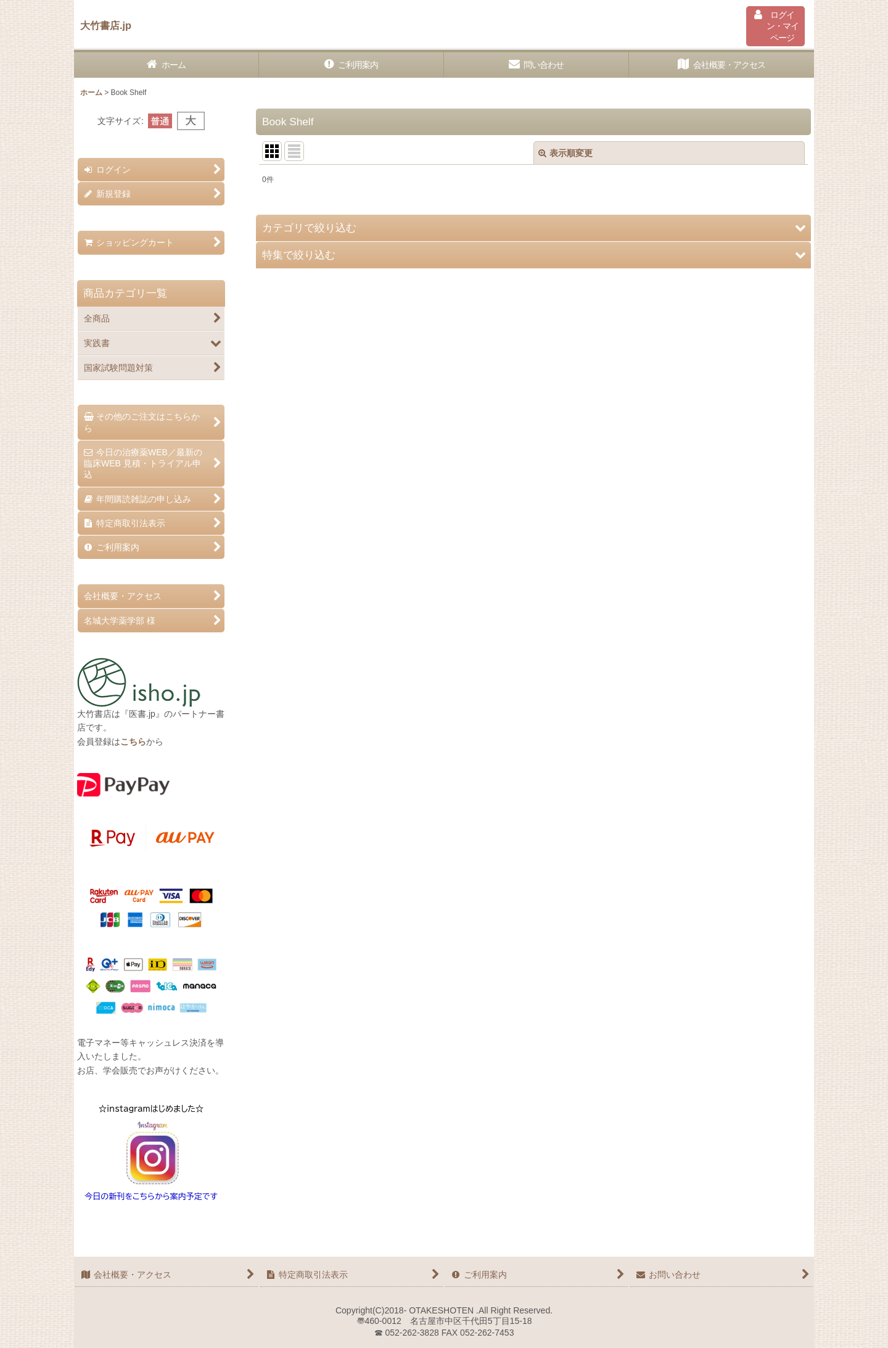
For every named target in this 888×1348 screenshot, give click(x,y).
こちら (133, 741)
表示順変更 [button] (565, 153)
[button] (533, 228)
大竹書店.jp (105, 25)
